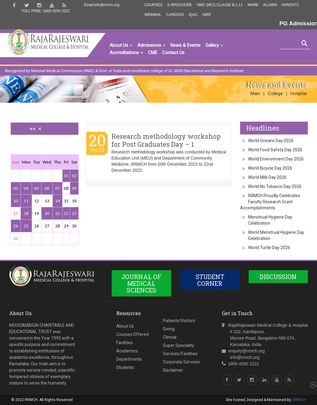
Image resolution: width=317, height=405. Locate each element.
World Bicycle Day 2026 (270, 168)
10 (15, 201)
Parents (290, 5)
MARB (252, 5)
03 (15, 188)
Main (255, 93)
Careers (175, 15)
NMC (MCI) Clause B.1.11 (220, 5)
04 (26, 188)
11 (26, 201)
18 (26, 213)
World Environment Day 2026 (276, 158)
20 (47, 213)
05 (36, 188)
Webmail (152, 15)
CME (152, 52)
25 (26, 226)
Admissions (151, 45)
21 (57, 213)
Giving (169, 328)
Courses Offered (132, 334)
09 (74, 188)
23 (74, 213)
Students (125, 367)
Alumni (270, 5)
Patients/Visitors (179, 320)
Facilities (124, 342)
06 (47, 188)
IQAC (193, 15)
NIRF (207, 15)
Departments (129, 359)
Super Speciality (178, 345)
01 (66, 176)
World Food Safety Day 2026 (275, 149)
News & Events (185, 45)
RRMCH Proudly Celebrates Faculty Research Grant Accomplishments (270, 201)
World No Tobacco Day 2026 (274, 186)
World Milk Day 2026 (267, 177)
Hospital (298, 93)
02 (74, 176)
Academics (127, 350)
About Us (121, 45)
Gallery (214, 45)
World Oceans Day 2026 (271, 140)
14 (57, 201)
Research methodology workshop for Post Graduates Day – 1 (166, 140)
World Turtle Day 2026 (269, 247)
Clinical (169, 337)
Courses (153, 5)
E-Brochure (180, 5)
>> (38, 149)
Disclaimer (173, 370)
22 (66, 213)
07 (57, 188)
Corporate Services (181, 361)
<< (33, 128)
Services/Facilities (180, 353)
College (275, 93)
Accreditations (126, 52)
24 (15, 226)
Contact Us (173, 52)
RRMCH (299, 400)
